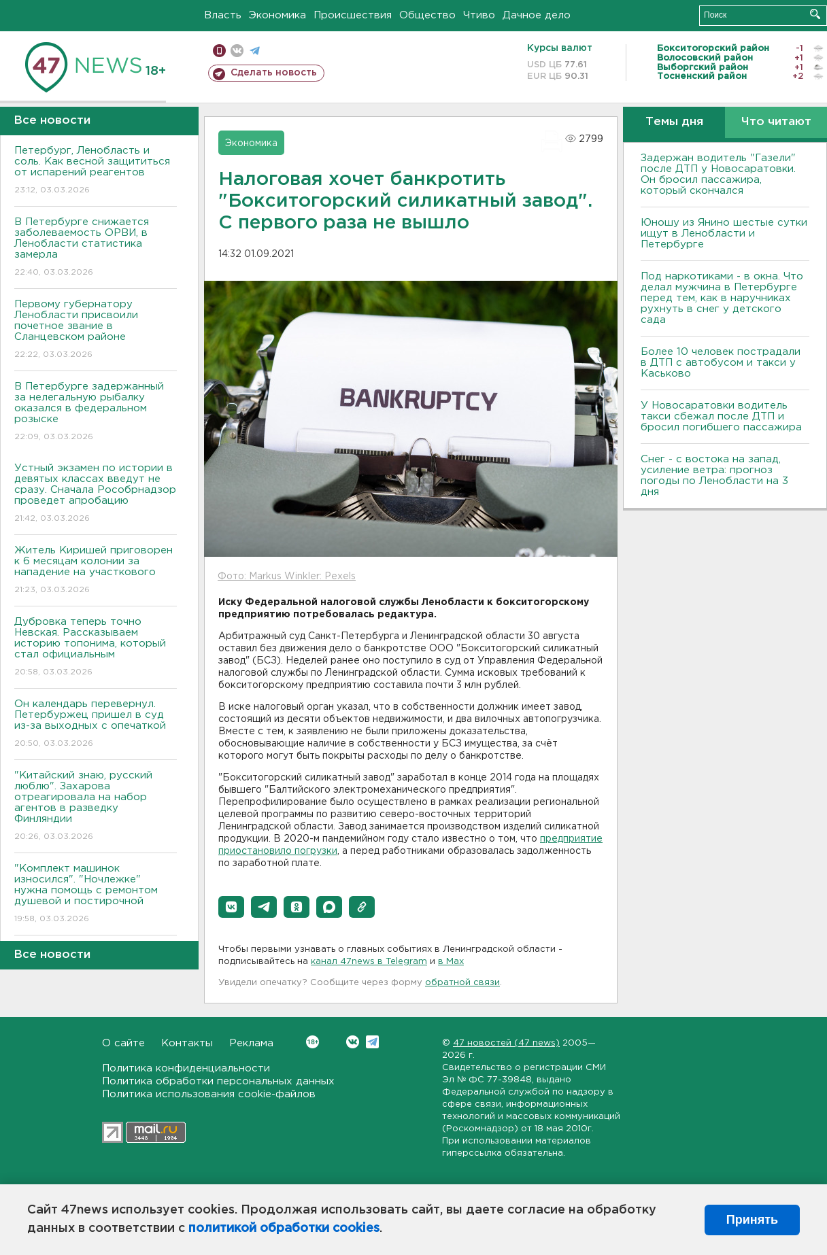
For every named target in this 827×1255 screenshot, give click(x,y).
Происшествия (353, 15)
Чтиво (479, 15)
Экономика (277, 15)
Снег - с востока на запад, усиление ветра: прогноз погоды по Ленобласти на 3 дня (714, 475)
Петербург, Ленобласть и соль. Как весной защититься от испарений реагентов (95, 171)
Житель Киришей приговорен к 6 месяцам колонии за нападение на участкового (95, 571)
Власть (222, 15)
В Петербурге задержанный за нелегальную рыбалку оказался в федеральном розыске (95, 412)
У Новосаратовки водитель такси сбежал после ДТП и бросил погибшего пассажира (721, 416)
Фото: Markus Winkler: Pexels (287, 576)
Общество (427, 15)
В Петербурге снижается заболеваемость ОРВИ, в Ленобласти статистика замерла (95, 248)
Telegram (372, 1041)
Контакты (187, 1043)
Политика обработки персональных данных (218, 1081)
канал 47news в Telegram (369, 961)
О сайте (123, 1043)
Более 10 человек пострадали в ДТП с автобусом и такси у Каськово (720, 362)
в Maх (451, 961)
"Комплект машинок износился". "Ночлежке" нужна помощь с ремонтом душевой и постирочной (95, 894)
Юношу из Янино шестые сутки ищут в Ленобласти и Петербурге (724, 233)
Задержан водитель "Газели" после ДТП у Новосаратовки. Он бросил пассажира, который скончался (718, 174)
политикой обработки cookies (283, 1228)
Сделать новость (274, 73)
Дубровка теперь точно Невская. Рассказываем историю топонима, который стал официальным (95, 647)
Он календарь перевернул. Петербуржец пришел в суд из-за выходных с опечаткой (95, 724)
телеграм (254, 50)
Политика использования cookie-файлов (209, 1094)
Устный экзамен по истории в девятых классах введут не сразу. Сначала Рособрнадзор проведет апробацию (95, 494)
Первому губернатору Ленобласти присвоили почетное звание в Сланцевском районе (95, 330)
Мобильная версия (219, 50)
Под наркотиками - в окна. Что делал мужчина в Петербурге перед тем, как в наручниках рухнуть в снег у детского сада (722, 298)
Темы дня (674, 122)
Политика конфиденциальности (186, 1068)
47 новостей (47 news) (506, 1043)
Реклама (251, 1043)
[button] (231, 907)
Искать (815, 14)
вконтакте (237, 50)
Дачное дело (537, 15)
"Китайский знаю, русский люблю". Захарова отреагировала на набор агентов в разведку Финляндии (95, 806)
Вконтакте (312, 1041)
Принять (752, 1219)
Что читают (776, 122)
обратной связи (462, 982)
